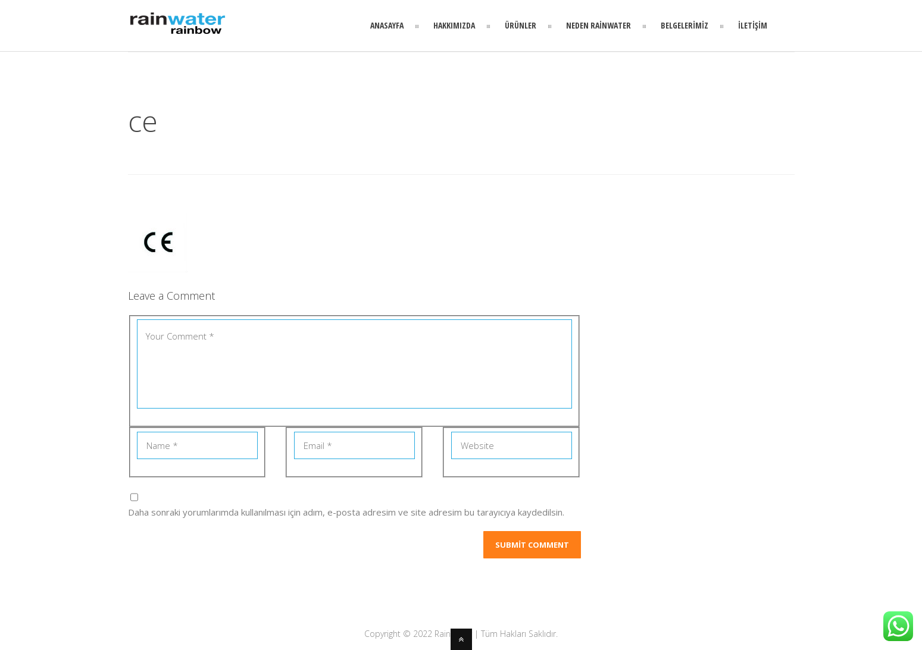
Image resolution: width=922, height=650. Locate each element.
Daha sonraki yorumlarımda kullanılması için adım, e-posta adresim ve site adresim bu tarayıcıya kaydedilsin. (346, 512)
